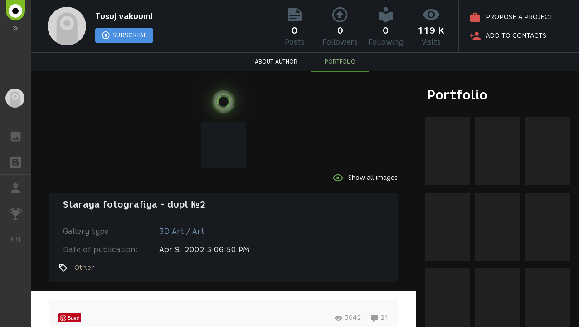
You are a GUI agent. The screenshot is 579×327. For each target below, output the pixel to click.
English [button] (19, 239)
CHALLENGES (20, 212)
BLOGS (20, 161)
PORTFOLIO (340, 61)
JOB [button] (20, 187)
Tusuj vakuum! (124, 16)
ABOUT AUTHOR (276, 61)
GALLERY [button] (20, 136)
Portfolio (457, 95)
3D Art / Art (181, 231)
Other (84, 267)
